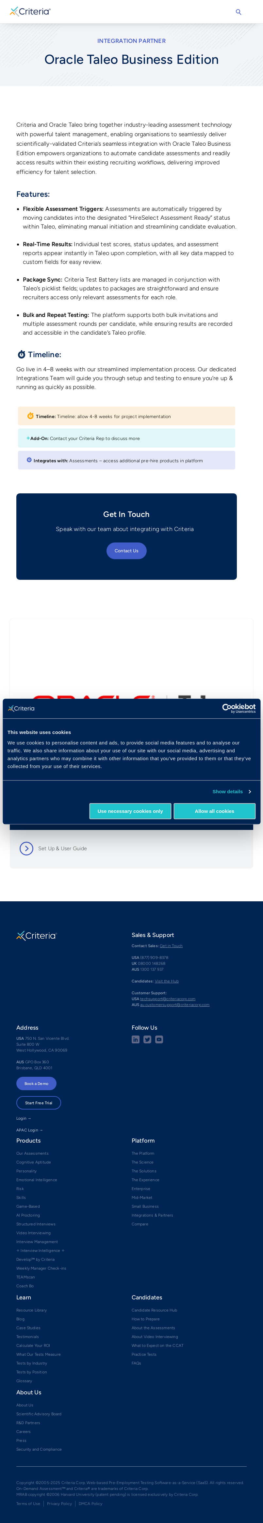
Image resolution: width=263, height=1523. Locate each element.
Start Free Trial (38, 1103)
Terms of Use (28, 1503)
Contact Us (127, 551)
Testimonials (27, 1336)
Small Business (145, 1206)
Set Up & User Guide (62, 848)
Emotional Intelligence (36, 1180)
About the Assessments (153, 1328)
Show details (228, 791)
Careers (23, 1431)
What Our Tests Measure (38, 1354)
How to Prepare (146, 1319)
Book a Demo (36, 1083)
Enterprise (141, 1188)
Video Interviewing (33, 1233)
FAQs (136, 1363)
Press (21, 1440)
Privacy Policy (59, 1503)
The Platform (143, 1153)
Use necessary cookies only (130, 811)
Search (238, 12)
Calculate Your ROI (33, 1345)
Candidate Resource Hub (154, 1310)
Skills (21, 1197)
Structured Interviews (36, 1224)
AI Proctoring (28, 1215)
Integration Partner (131, 41)
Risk (20, 1188)
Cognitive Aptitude (33, 1162)
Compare (140, 1224)
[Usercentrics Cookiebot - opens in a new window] (226, 708)
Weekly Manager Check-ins (41, 1268)
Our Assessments (32, 1153)
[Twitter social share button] (147, 1042)
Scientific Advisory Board (39, 1414)
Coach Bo (25, 1286)
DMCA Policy (90, 1503)
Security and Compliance (39, 1449)
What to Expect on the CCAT (158, 1345)
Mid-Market (142, 1197)
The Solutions (144, 1171)
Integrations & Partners (152, 1215)
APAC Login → (29, 1130)
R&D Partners (28, 1423)
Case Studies (28, 1328)
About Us (24, 1405)
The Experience (146, 1180)
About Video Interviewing (155, 1336)
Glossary (24, 1381)
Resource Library (31, 1310)
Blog (20, 1319)
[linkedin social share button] (136, 1042)
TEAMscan (25, 1277)
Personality (26, 1171)
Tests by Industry (31, 1363)
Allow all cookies (214, 811)
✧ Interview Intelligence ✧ (40, 1250)
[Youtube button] (159, 1042)
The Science (143, 1162)
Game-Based (28, 1206)
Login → (23, 1118)
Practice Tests (144, 1354)
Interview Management (37, 1241)
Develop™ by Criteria (35, 1259)
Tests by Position (31, 1372)
